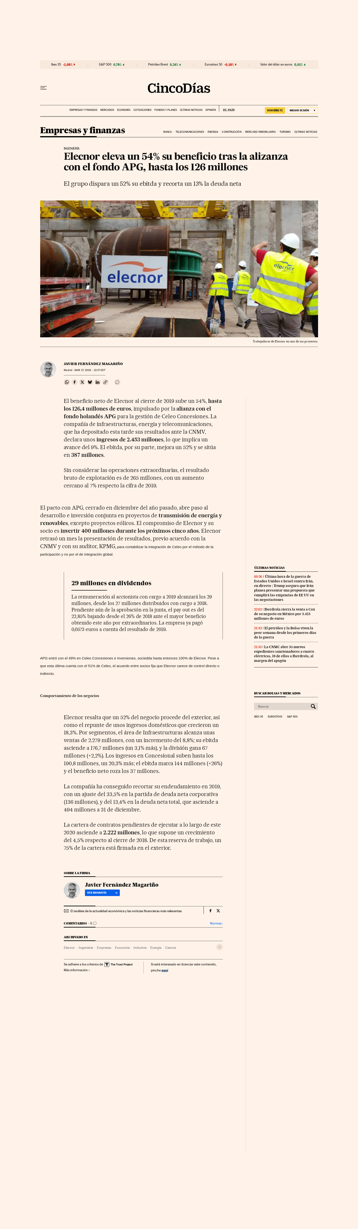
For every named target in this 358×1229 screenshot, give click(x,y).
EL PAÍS (227, 108)
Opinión (210, 110)
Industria (140, 948)
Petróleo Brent (158, 64)
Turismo (285, 131)
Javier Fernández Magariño (93, 364)
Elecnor (69, 948)
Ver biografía (102, 892)
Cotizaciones (142, 110)
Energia (213, 131)
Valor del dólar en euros (276, 64)
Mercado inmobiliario (260, 131)
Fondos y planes (165, 110)
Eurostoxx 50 (213, 64)
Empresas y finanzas (83, 110)
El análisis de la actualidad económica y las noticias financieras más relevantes (126, 911)
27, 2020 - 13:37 (90, 370)
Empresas (104, 948)
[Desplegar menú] (43, 88)
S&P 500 (105, 64)
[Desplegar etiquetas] (219, 947)
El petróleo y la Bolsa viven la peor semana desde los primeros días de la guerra (285, 632)
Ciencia (170, 948)
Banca (167, 131)
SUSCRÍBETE (275, 110)
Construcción (231, 131)
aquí (164, 970)
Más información (77, 970)
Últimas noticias (191, 110)
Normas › (216, 923)
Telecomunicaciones (190, 131)
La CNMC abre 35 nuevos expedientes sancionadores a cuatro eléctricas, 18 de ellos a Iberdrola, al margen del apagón (284, 654)
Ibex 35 (56, 64)
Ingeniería (86, 948)
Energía (155, 948)
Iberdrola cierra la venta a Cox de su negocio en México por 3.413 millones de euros (284, 614)
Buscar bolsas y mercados (277, 693)
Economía (123, 110)
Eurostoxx (275, 716)
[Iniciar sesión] (303, 110)
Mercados (107, 110)
